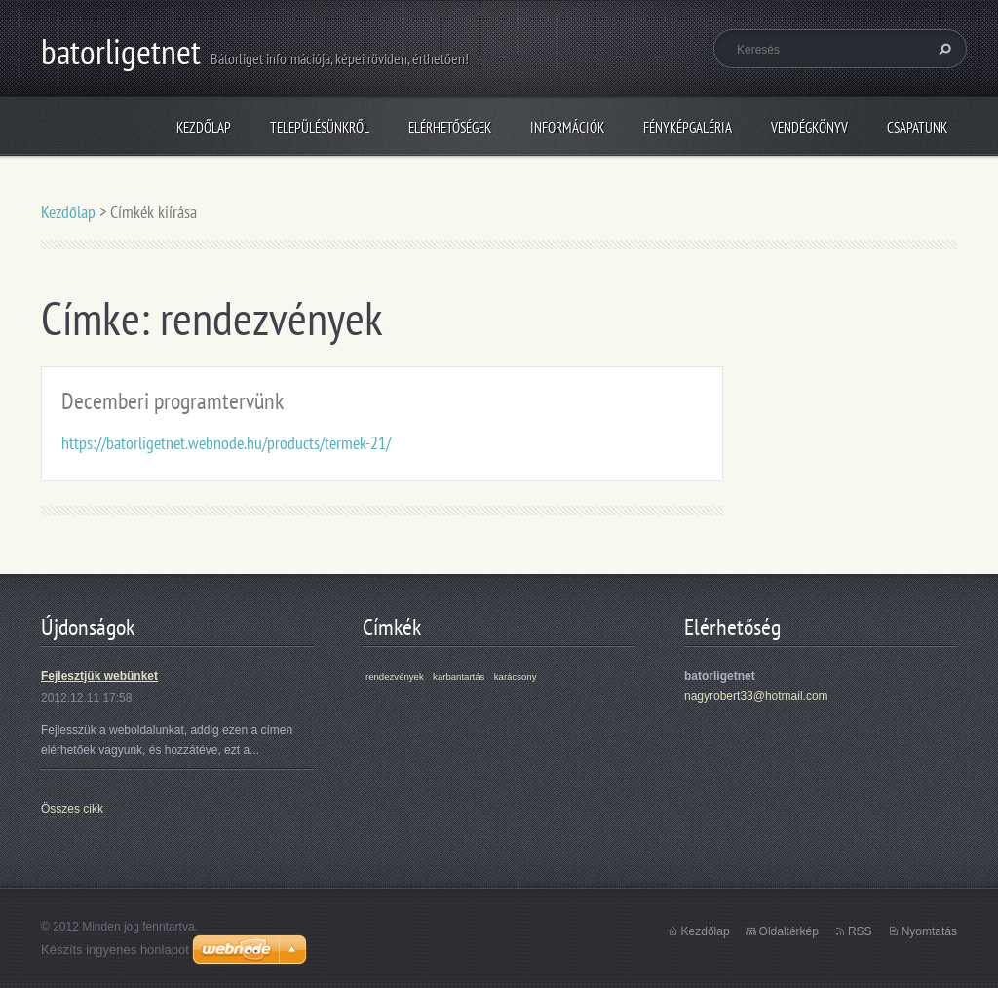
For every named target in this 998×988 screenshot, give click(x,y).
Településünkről (319, 127)
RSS (860, 931)
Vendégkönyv (809, 127)
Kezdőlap (203, 127)
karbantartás (458, 676)
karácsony (515, 676)
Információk (567, 127)
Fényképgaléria (687, 127)
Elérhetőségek (449, 127)
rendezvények (394, 676)
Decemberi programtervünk (172, 401)
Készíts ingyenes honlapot (115, 949)
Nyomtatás (929, 931)
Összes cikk (72, 809)
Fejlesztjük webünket (99, 676)
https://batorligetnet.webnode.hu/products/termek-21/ (226, 443)
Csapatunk (917, 127)
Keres (942, 48)
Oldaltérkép (789, 931)
